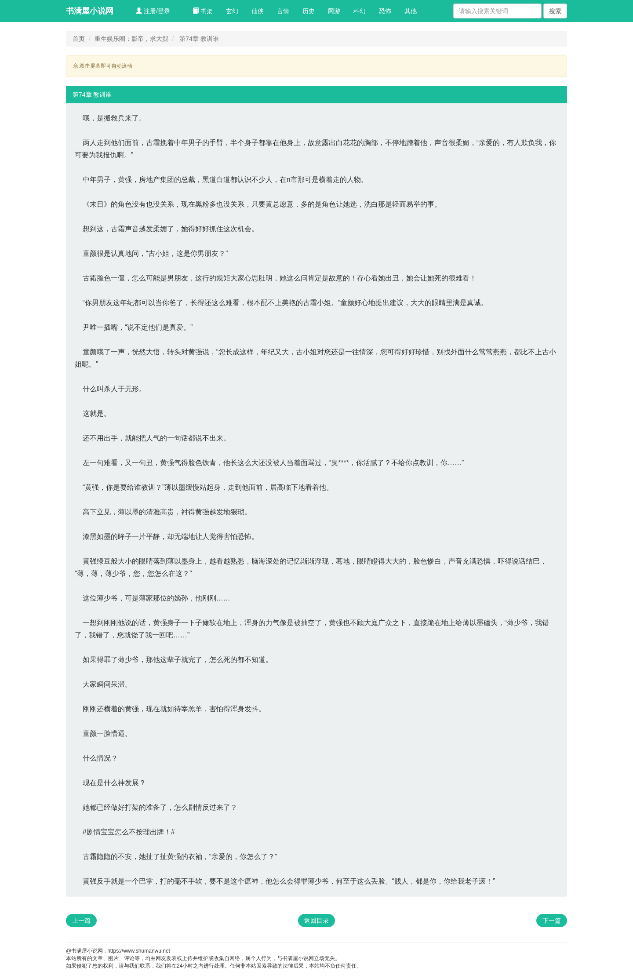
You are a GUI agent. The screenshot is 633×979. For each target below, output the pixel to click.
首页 (79, 38)
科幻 (359, 11)
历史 (308, 11)
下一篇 (551, 920)
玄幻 (232, 11)
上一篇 (81, 920)
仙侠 (257, 11)
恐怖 (385, 11)
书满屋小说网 (89, 11)
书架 (203, 11)
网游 (334, 11)
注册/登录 (153, 11)
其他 (410, 11)
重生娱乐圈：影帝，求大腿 (131, 38)
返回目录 (316, 920)
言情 (283, 11)
